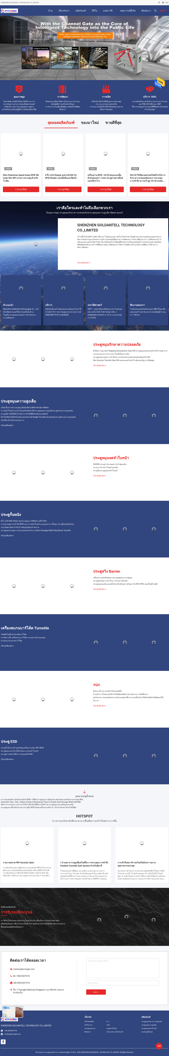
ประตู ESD (9, 741)
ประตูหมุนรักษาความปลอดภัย (117, 344)
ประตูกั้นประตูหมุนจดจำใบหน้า (105, 471)
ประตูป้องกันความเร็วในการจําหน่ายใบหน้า (110, 581)
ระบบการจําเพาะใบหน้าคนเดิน (105, 467)
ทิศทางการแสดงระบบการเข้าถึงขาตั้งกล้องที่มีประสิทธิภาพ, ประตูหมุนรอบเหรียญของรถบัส (37, 804)
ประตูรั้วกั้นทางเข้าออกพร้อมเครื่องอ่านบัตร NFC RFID (22, 748)
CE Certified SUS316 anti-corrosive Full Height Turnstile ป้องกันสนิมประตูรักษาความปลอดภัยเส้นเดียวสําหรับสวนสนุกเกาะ (38, 418)
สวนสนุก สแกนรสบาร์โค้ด (11, 641)
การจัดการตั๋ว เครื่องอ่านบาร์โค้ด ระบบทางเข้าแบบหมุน (23, 637)
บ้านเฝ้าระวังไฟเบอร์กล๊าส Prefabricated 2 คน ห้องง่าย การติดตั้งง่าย (120, 694)
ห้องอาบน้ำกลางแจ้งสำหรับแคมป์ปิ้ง (107, 691)
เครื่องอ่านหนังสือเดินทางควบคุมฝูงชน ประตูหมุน (112, 578)
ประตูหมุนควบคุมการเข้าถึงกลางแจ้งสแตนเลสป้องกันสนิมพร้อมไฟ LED (121, 357)
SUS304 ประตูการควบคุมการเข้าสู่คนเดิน (110, 464)
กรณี (108, 1025)
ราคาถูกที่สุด (21, 189)
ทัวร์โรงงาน (88, 1025)
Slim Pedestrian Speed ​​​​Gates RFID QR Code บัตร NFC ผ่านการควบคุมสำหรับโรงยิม (21, 178)
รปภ (96, 685)
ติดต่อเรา (87, 1032)
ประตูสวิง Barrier (106, 571)
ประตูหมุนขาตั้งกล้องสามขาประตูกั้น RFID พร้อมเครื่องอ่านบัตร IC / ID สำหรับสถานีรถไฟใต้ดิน (39, 807)
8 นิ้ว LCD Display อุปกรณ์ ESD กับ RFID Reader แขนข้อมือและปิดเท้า (61, 176)
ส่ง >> (96, 992)
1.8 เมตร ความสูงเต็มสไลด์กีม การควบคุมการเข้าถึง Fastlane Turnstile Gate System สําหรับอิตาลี (84, 864)
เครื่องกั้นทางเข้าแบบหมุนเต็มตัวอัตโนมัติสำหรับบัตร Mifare (25, 407)
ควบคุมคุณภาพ (89, 1028)
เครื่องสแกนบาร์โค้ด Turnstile (25, 628)
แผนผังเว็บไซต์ (111, 1028)
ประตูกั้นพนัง (11, 515)
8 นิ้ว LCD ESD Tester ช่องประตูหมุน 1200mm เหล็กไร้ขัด (24, 521)
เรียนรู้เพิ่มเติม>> (83, 263)
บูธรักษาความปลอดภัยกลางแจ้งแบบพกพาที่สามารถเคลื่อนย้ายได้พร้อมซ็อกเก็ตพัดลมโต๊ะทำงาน (128, 699)
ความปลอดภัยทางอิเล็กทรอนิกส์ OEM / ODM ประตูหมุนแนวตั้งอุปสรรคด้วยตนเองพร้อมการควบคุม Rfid (42, 799)
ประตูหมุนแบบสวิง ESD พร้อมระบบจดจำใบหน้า (20, 751)
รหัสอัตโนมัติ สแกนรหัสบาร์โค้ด (13, 634)
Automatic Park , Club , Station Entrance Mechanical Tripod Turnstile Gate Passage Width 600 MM (41, 802)
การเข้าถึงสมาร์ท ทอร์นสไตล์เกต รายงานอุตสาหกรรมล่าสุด (137, 864)
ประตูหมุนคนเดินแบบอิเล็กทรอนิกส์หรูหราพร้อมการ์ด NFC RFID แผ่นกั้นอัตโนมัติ (125, 584)
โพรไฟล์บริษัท (89, 1022)
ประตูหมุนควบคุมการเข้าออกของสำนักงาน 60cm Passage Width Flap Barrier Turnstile (36, 530)
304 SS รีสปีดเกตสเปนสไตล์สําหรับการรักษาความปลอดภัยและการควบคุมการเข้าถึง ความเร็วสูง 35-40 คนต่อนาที (147, 178)
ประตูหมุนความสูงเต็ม (18, 401)
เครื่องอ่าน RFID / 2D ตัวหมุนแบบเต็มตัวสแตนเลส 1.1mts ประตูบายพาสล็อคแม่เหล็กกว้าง (105, 178)
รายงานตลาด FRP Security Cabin (18, 862)
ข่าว (107, 1022)
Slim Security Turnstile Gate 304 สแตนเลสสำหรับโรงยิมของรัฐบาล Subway (123, 360)
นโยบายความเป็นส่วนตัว (115, 1032)
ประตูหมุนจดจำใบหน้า (111, 458)
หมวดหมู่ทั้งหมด (147, 1032)
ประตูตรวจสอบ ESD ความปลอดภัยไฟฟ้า (17, 754)
